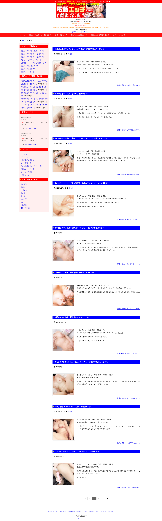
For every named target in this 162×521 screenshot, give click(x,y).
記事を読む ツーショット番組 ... (128, 309)
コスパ (23, 202)
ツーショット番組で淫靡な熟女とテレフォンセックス (75, 273)
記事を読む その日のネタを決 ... (128, 174)
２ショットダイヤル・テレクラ (31, 60)
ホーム (22, 35)
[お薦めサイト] (77, 32)
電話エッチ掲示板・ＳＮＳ (30, 66)
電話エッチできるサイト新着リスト (33, 54)
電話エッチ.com (81, 518)
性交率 (23, 196)
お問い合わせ (25, 175)
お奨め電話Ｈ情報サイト (29, 160)
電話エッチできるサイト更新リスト (33, 57)
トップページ (25, 154)
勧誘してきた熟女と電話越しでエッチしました (72, 317)
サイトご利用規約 (27, 172)
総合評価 (24, 184)
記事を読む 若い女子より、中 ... (128, 264)
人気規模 (24, 205)
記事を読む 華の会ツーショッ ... (128, 219)
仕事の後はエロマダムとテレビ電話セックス (72, 94)
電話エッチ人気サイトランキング (40, 35)
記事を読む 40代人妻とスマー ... (128, 443)
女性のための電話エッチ (79, 35)
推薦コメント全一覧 (27, 72)
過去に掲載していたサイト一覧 (31, 166)
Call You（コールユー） (32, 128)
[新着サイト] (86, 32)
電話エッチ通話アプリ (28, 69)
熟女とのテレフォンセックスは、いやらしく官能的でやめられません (81, 362)
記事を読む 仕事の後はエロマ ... (128, 130)
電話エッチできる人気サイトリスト (33, 51)
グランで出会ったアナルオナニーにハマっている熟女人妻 (77, 451)
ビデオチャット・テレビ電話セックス (33, 63)
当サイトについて (119, 35)
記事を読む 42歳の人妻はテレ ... (128, 85)
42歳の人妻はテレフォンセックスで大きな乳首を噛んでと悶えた (79, 49)
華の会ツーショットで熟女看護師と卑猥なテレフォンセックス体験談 (81, 183)
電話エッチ (24, 187)
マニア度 (24, 199)
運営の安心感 (25, 208)
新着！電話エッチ (61, 35)
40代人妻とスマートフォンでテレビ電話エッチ (73, 407)
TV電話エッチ (25, 190)
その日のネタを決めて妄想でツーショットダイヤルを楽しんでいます (81, 138)
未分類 (70, 54)
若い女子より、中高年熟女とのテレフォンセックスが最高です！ (79, 228)
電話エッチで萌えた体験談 (100, 35)
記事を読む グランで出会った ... (128, 487)
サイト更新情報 (26, 163)
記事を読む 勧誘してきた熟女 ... (128, 353)
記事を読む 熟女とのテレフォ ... (128, 398)
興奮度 (23, 193)
